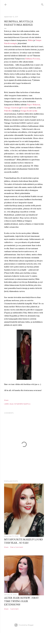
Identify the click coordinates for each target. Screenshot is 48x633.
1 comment (14, 609)
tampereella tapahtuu (22, 404)
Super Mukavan (33, 104)
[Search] (42, 4)
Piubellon (8, 111)
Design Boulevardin (28, 111)
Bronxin (24, 107)
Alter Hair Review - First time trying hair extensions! (21, 601)
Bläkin (30, 40)
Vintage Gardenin (11, 107)
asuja (11, 404)
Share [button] (6, 400)
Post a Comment (16, 547)
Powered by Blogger (24, 625)
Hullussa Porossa (32, 58)
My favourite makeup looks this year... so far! (23, 541)
